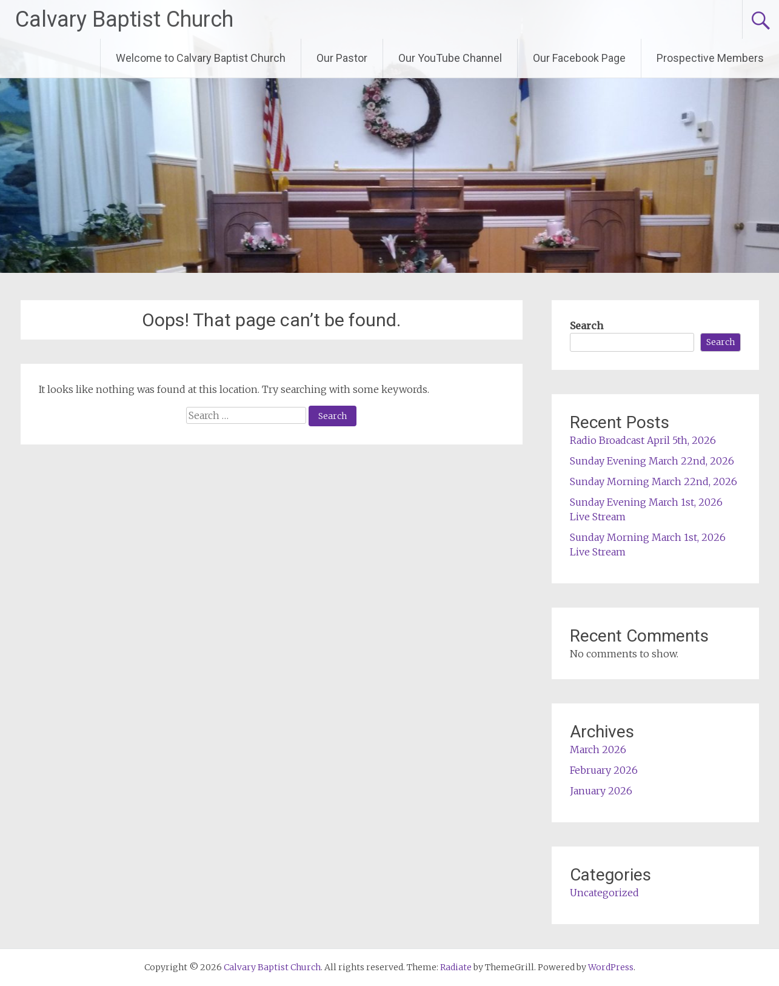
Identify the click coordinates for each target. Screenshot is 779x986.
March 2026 (598, 749)
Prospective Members (710, 58)
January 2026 (601, 791)
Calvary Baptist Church (124, 19)
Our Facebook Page (579, 58)
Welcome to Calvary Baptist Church (201, 58)
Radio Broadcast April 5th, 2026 (643, 440)
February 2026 (604, 770)
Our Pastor (341, 58)
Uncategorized (604, 893)
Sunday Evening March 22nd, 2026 (652, 461)
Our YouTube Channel (450, 58)
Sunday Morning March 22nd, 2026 (653, 481)
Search (586, 326)
